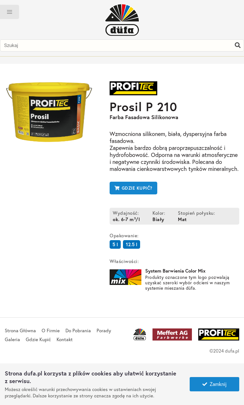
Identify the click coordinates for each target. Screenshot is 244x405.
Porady (104, 330)
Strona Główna (20, 330)
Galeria (12, 339)
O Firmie (51, 330)
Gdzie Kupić (38, 339)
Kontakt (65, 339)
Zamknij (214, 384)
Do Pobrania (78, 330)
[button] (9, 12)
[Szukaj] (238, 45)
